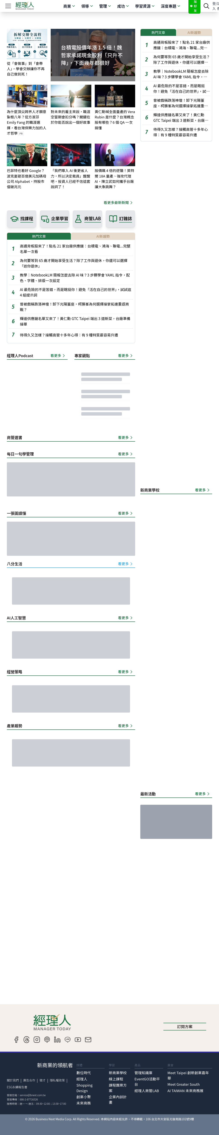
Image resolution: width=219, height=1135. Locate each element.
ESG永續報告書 (17, 1087)
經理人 (81, 1078)
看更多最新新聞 (118, 202)
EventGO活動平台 (147, 1081)
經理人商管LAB (147, 1090)
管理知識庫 (143, 1072)
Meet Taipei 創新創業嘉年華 (188, 1075)
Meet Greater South (183, 1084)
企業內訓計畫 (118, 1099)
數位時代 (83, 1072)
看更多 (58, 355)
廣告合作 (29, 1080)
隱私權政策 (57, 1080)
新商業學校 (118, 1072)
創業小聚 (83, 1096)
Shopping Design (84, 1088)
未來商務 (83, 1103)
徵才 (43, 1080)
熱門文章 (39, 236)
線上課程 (116, 1078)
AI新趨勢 (103, 236)
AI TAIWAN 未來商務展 (185, 1090)
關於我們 (13, 1080)
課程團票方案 (118, 1088)
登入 (214, 6)
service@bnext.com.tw (33, 1095)
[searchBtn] (206, 6)
